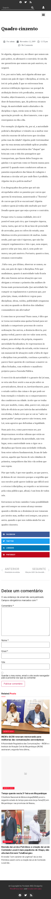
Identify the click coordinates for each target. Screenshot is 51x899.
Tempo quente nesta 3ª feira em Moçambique (24, 793)
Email (4, 651)
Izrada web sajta (34, 888)
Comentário (7, 606)
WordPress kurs (17, 888)
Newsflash (9, 731)
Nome (5, 640)
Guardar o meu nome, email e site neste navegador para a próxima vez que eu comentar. (25, 677)
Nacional (8, 842)
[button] (43, 14)
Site (3, 662)
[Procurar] (32, 7)
